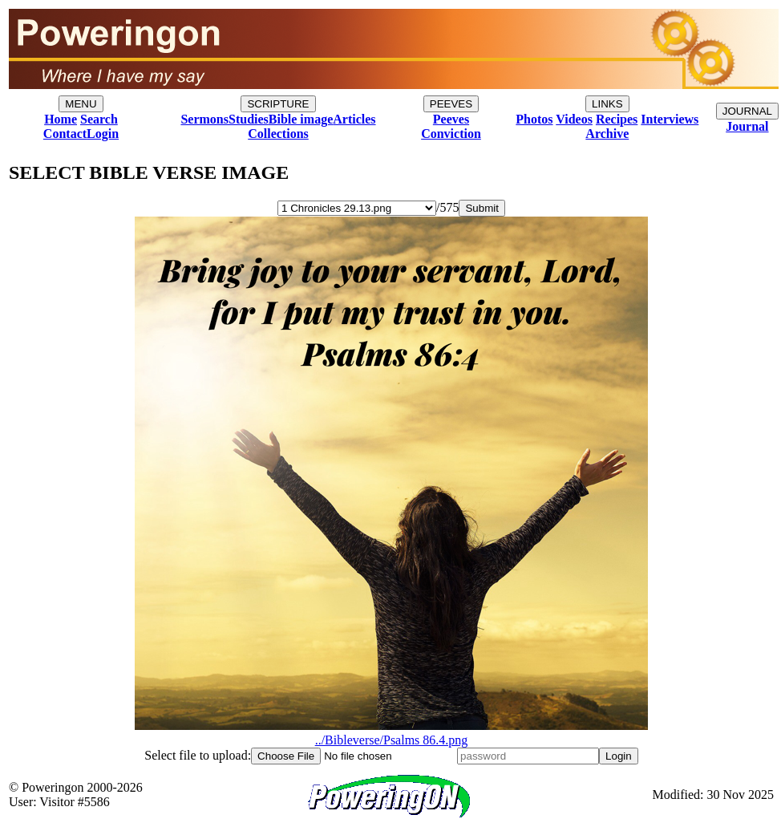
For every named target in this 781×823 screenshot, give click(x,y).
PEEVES (451, 104)
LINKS (607, 104)
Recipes (616, 119)
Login (103, 133)
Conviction (451, 133)
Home (60, 119)
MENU (80, 104)
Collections (278, 133)
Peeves (451, 119)
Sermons (204, 119)
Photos (534, 119)
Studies (249, 119)
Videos (574, 119)
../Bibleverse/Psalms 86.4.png (391, 733)
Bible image (301, 119)
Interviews (669, 119)
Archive (607, 133)
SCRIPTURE (278, 104)
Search (99, 119)
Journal (747, 126)
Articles (354, 119)
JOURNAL (747, 111)
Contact (65, 133)
